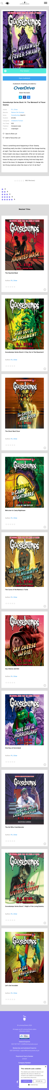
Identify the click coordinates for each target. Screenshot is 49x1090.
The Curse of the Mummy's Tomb (16, 590)
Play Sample (24, 71)
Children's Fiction (17, 121)
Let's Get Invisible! (11, 986)
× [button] (45, 1066)
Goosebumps (15, 115)
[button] (45, 3)
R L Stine (14, 110)
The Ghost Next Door (12, 431)
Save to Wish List (10, 134)
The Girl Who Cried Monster (14, 827)
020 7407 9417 (15, 1044)
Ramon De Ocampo (17, 112)
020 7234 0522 (14, 1051)
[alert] (33, 1076)
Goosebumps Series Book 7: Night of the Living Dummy (24, 906)
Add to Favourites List (11, 138)
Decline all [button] (39, 1081)
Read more (33, 1077)
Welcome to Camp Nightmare (15, 511)
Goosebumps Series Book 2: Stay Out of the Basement (24, 352)
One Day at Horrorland (13, 748)
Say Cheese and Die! (12, 669)
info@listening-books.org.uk (29, 1044)
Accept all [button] (26, 1081)
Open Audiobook (24, 78)
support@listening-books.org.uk (30, 1051)
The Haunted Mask (11, 273)
